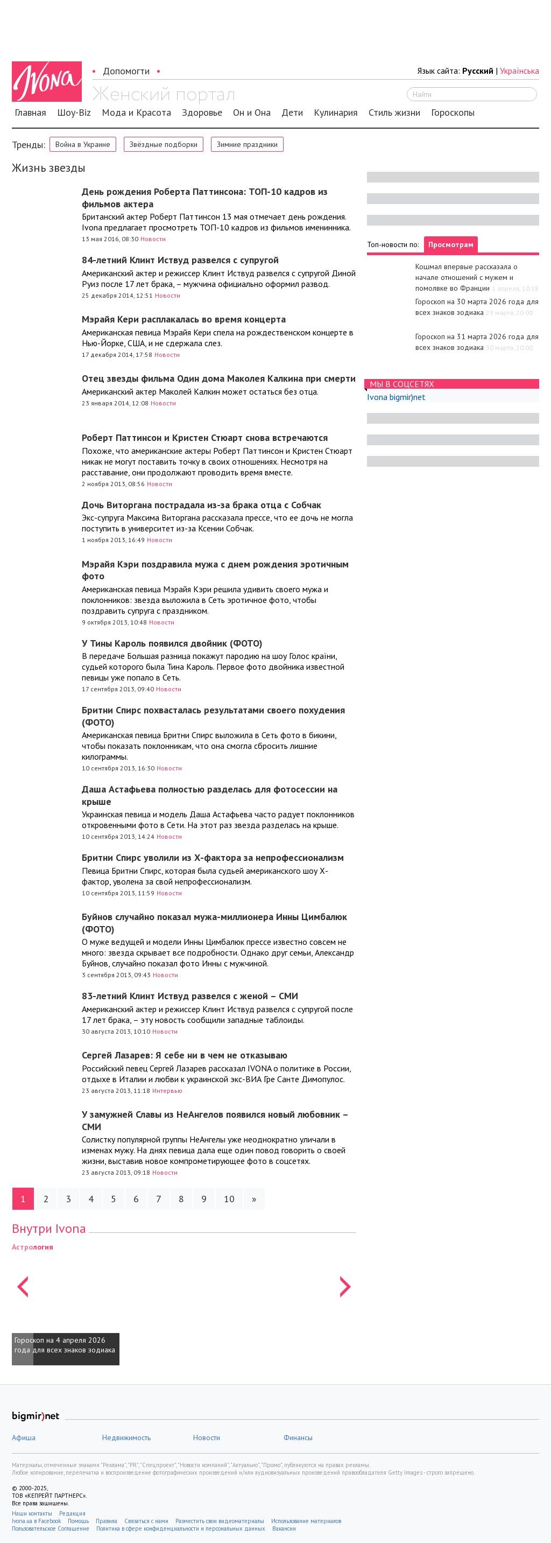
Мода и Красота (136, 112)
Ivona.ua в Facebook (36, 1521)
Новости (153, 239)
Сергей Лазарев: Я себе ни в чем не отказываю (184, 1055)
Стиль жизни (394, 112)
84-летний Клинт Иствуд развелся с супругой (180, 260)
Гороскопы (453, 112)
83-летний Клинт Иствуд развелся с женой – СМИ (190, 996)
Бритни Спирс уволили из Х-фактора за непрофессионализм (213, 857)
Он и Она (252, 112)
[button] (22, 1303)
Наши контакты (32, 1513)
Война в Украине (82, 144)
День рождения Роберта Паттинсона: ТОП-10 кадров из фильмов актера (205, 197)
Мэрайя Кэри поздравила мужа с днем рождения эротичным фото (215, 570)
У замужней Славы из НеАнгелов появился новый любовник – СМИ (215, 1120)
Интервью (167, 1090)
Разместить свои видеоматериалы (219, 1521)
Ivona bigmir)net (396, 396)
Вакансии (284, 1528)
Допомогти (126, 71)
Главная (30, 112)
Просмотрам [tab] (451, 244)
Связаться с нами (146, 1521)
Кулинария (336, 112)
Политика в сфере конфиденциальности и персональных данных (180, 1528)
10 (229, 1199)
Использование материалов (306, 1521)
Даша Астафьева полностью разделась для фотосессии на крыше (209, 795)
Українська (519, 70)
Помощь (78, 1521)
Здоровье (202, 112)
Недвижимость (126, 1437)
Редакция (72, 1513)
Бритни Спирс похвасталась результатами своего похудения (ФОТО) (213, 716)
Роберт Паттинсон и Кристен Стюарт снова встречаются (205, 437)
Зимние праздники (247, 144)
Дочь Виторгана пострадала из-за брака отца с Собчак (201, 505)
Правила (106, 1521)
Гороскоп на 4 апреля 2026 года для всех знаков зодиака (65, 1345)
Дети (292, 112)
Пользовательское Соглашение (50, 1528)
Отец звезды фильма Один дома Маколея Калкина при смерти (219, 378)
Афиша (24, 1437)
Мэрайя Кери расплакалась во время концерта (184, 319)
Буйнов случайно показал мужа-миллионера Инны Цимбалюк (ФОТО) (214, 922)
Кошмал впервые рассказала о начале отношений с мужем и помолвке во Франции (466, 277)
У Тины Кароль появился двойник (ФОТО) (172, 643)
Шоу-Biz (74, 112)
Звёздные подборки (163, 144)
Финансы (298, 1437)
